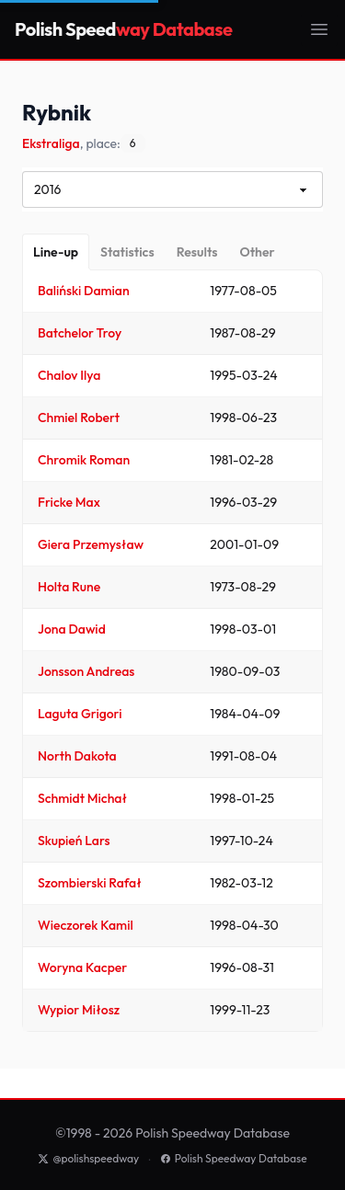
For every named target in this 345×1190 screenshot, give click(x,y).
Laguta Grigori (80, 713)
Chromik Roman (84, 460)
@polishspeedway (88, 1158)
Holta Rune (69, 586)
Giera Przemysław (91, 544)
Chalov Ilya (69, 375)
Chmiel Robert (79, 417)
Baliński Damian (84, 290)
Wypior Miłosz (79, 1009)
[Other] (256, 252)
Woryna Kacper (82, 967)
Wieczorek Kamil (85, 925)
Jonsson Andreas (86, 671)
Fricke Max (69, 502)
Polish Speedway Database (233, 1158)
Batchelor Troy (79, 333)
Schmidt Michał (82, 798)
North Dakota (77, 756)
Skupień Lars (73, 840)
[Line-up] (55, 252)
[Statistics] (127, 252)
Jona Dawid (72, 629)
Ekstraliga (51, 143)
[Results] (197, 252)
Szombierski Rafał (90, 883)
